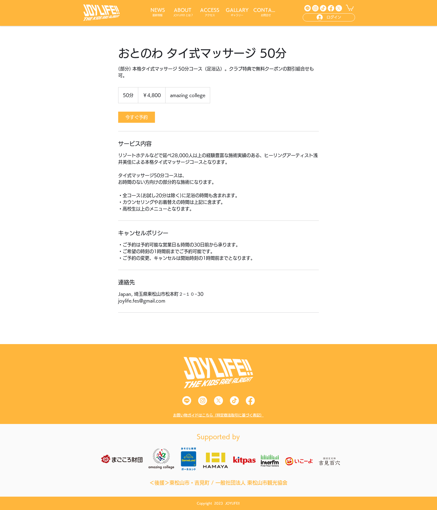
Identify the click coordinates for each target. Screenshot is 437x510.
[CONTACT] (266, 10)
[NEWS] (158, 10)
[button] (350, 7)
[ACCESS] (210, 10)
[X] (339, 8)
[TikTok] (323, 8)
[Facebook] (331, 8)
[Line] (307, 8)
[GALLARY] (237, 10)
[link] (136, 117)
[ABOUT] (183, 10)
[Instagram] (315, 8)
